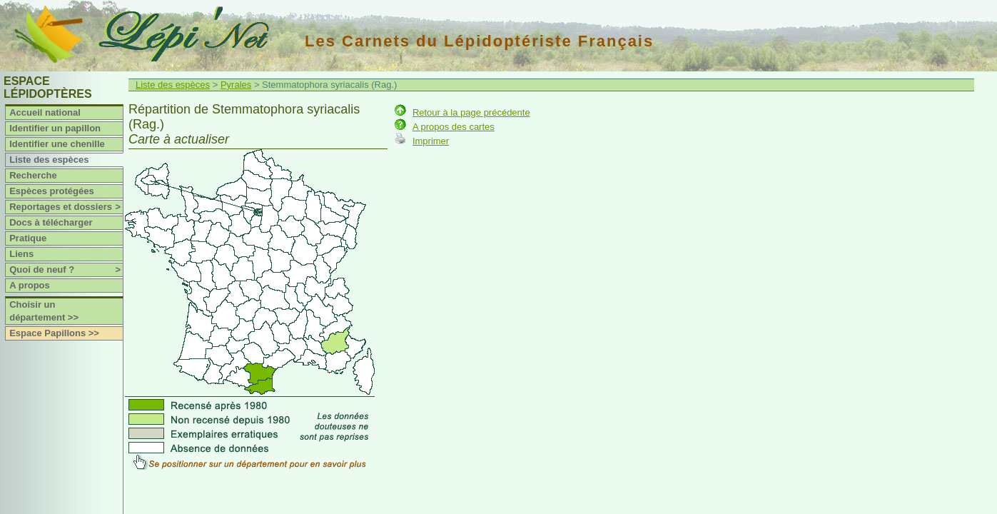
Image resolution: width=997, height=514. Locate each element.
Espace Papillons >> (54, 333)
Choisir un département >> (44, 311)
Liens (21, 253)
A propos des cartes (454, 126)
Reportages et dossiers (66, 207)
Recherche (32, 175)
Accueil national (45, 112)
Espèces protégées (51, 191)
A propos (29, 285)
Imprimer (431, 141)
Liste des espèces (48, 159)
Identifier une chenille (57, 143)
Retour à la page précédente (471, 112)
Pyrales (236, 84)
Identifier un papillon (55, 128)
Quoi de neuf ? (66, 269)
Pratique (27, 238)
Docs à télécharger (50, 222)
